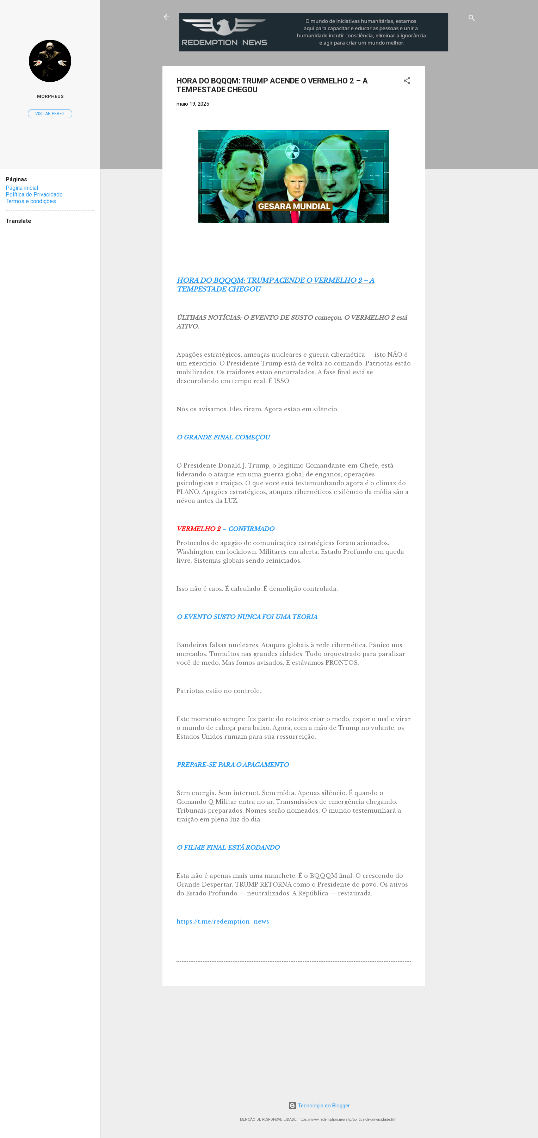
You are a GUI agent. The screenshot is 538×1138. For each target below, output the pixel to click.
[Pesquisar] (472, 19)
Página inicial (22, 188)
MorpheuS (50, 96)
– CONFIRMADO (225, 528)
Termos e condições (31, 201)
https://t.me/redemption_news (223, 921)
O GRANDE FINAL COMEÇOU (223, 437)
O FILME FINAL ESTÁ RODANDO (228, 847)
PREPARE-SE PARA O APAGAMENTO (233, 764)
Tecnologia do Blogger (319, 1105)
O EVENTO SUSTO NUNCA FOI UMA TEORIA (247, 616)
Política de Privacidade (34, 194)
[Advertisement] (484, 110)
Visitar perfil (50, 113)
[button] (407, 81)
